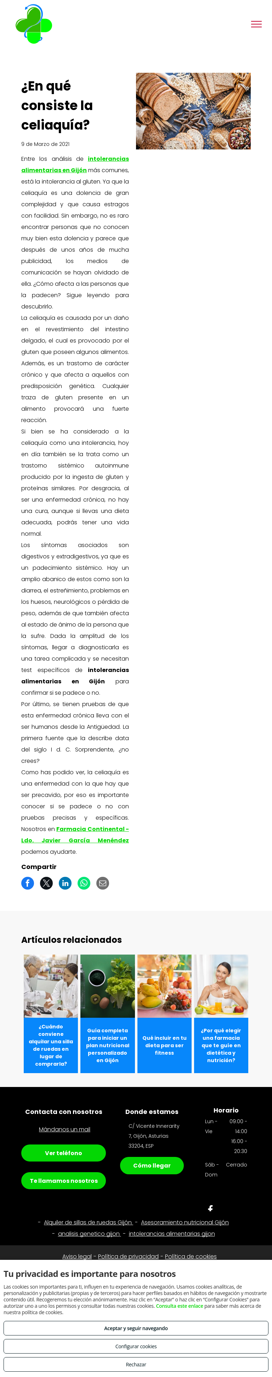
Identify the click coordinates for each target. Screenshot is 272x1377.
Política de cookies (191, 1256)
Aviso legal (77, 1256)
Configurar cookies (136, 1346)
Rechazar (136, 1364)
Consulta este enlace (179, 1305)
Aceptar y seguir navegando (136, 1328)
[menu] (256, 24)
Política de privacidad (128, 1256)
